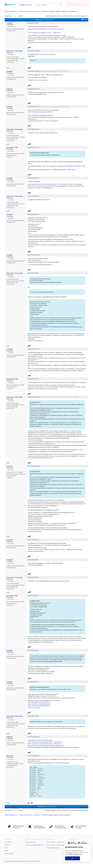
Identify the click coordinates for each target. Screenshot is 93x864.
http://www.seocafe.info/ (35, 340)
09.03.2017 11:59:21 (33, 273)
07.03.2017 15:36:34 (33, 178)
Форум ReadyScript (11, 11)
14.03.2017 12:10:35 (33, 577)
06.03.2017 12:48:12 (33, 71)
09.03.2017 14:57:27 (33, 349)
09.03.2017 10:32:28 (34, 255)
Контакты (7, 845)
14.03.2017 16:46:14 (33, 650)
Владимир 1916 (12, 147)
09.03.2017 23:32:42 (34, 466)
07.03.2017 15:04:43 (33, 147)
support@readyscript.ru (52, 847)
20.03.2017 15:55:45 (33, 736)
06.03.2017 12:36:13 (33, 23)
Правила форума (31, 842)
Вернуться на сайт (26, 4)
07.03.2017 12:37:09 (33, 106)
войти (70, 16)
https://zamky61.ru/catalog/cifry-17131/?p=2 (41, 115)
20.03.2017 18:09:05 (34, 756)
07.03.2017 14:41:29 (33, 129)
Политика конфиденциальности (35, 845)
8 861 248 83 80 (50, 845)
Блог (6, 847)
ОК (72, 858)
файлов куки (78, 854)
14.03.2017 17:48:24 (33, 716)
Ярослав (10, 756)
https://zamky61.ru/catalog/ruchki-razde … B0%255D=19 (45, 742)
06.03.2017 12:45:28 (34, 51)
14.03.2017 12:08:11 (33, 559)
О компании (8, 842)
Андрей (9, 23)
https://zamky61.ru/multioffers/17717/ (39, 702)
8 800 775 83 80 (51, 842)
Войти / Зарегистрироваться (78, 4)
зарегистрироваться (81, 16)
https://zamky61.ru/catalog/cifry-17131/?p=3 (41, 112)
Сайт (8, 68)
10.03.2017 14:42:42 (33, 539)
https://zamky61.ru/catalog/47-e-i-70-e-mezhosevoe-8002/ (46, 29)
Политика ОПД (9, 853)
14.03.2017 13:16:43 (33, 595)
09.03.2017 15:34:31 (33, 379)
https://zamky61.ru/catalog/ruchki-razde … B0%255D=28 (45, 743)
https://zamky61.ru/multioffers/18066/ (39, 704)
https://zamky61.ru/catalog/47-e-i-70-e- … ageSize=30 (44, 32)
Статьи (6, 850)
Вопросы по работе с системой (29, 11)
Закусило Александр (15, 51)
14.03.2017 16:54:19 (33, 682)
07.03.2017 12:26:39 (33, 89)
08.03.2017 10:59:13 (33, 214)
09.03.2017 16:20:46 (34, 397)
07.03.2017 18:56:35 (33, 196)
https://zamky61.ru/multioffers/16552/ (39, 705)
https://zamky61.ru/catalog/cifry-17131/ (48, 184)
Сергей (9, 466)
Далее (21, 16)
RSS (85, 19)
